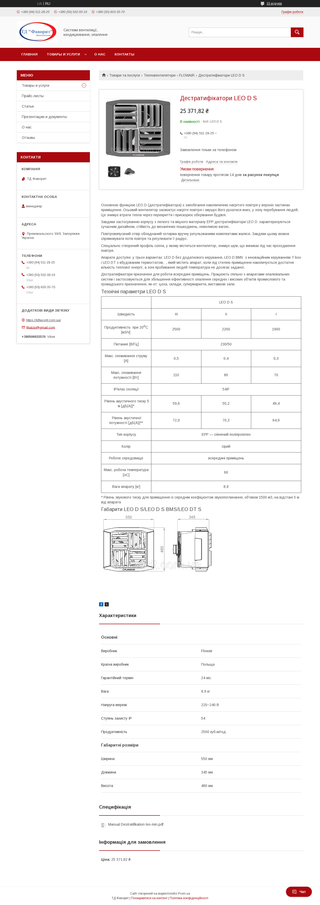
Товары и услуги (63, 54)
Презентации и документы (44, 117)
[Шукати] (297, 32)
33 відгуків (274, 3)
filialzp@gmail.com (40, 327)
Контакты (124, 54)
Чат (299, 891)
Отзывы (28, 138)
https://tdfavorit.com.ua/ (43, 320)
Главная (29, 54)
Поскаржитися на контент (149, 898)
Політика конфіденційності (189, 898)
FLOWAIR (187, 75)
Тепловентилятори (159, 75)
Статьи (28, 106)
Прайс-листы (33, 96)
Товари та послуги (124, 75)
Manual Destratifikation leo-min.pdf (135, 824)
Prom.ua (184, 893)
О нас (99, 54)
